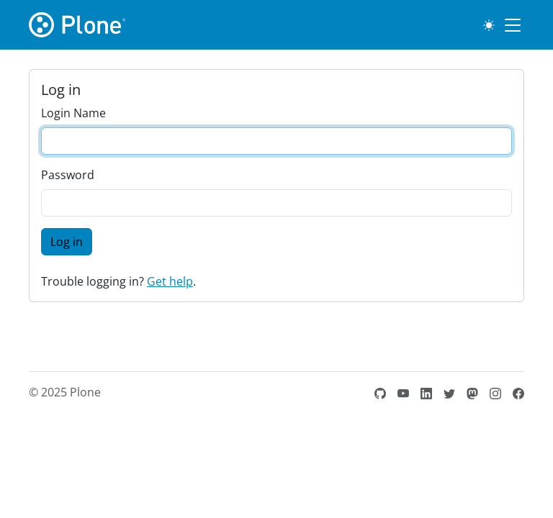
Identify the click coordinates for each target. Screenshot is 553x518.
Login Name (73, 113)
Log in (66, 242)
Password (67, 175)
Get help (170, 281)
